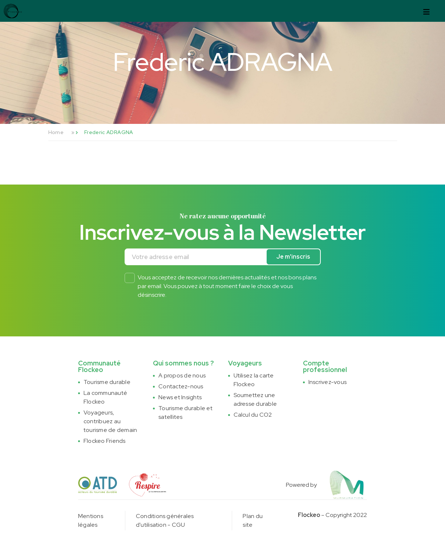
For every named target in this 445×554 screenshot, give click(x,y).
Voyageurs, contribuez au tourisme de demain (110, 421)
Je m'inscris (293, 256)
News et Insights (180, 397)
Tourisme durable (107, 382)
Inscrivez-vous (327, 382)
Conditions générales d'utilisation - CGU (165, 520)
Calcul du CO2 (253, 414)
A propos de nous (182, 375)
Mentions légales (90, 520)
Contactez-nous (180, 386)
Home (56, 132)
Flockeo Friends (105, 441)
